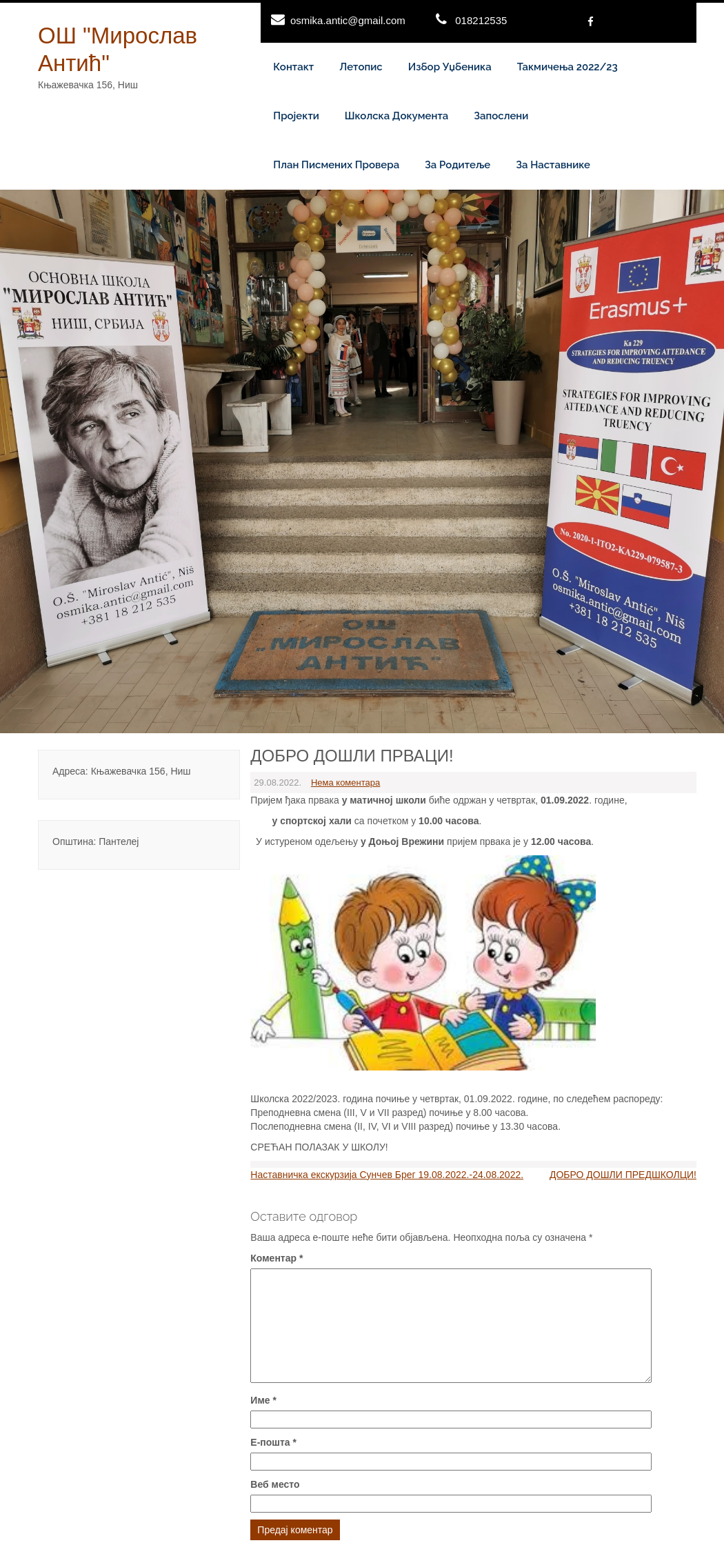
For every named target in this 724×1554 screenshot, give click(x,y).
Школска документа (396, 116)
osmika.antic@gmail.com (347, 20)
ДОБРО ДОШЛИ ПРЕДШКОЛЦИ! (623, 1174)
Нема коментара (345, 782)
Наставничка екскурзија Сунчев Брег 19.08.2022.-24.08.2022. (386, 1174)
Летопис (361, 67)
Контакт (293, 67)
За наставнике (553, 165)
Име (263, 1400)
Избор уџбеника (450, 67)
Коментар (276, 1258)
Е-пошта (273, 1442)
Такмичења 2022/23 (567, 67)
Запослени (501, 116)
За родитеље (457, 165)
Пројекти (296, 116)
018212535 (481, 20)
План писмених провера (336, 165)
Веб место (274, 1484)
